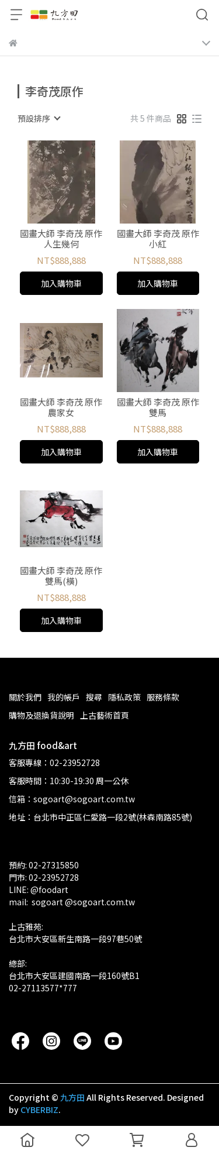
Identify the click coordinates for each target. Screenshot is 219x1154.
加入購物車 (61, 283)
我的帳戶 (63, 697)
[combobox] (39, 118)
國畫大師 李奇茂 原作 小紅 (158, 238)
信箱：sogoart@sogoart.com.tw (72, 799)
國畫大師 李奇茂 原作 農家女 (61, 407)
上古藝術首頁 (104, 715)
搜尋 (94, 697)
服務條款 (163, 697)
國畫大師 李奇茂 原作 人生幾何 (61, 238)
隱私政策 (124, 697)
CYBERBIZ (39, 1109)
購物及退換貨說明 (41, 715)
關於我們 (25, 697)
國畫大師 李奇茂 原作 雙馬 (158, 407)
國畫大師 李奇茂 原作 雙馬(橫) (61, 575)
